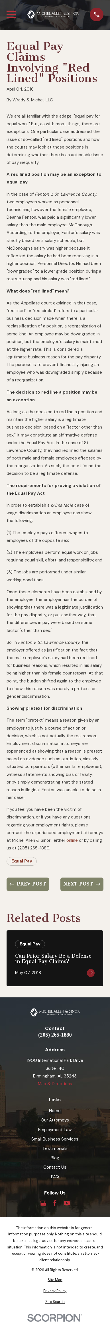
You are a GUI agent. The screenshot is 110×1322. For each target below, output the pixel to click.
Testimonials (55, 1148)
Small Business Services (54, 1139)
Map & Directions (55, 1084)
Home (55, 1111)
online (72, 840)
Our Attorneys (55, 1120)
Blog (55, 1158)
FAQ (55, 1177)
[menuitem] (55, 1280)
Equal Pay (21, 861)
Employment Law (55, 1130)
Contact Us (54, 1167)
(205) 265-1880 (55, 1035)
